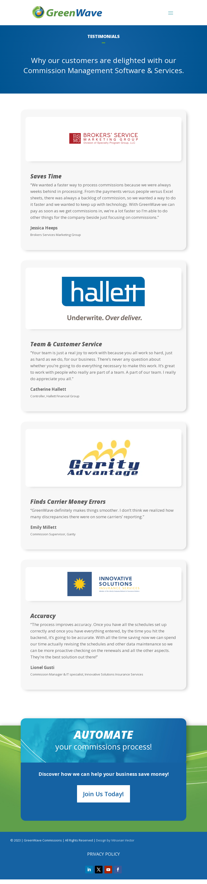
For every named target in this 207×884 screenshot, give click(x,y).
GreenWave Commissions (43, 845)
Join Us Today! (103, 798)
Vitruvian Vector (122, 845)
